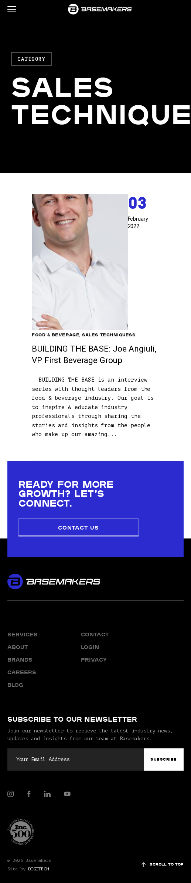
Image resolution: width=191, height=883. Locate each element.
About (17, 631)
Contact (95, 618)
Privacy (94, 643)
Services (21, 618)
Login (90, 631)
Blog (15, 669)
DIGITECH (38, 852)
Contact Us (65, 512)
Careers (21, 656)
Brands (20, 643)
